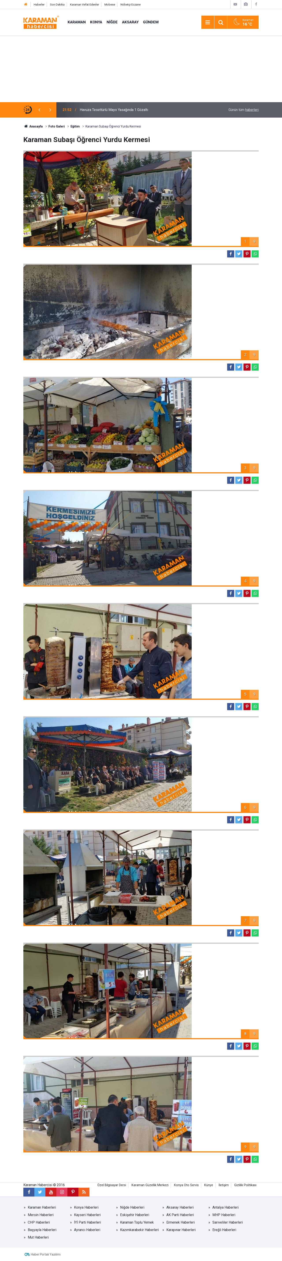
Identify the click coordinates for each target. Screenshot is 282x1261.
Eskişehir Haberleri (134, 1215)
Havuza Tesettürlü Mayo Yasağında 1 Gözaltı (114, 110)
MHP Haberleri (223, 1215)
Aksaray (130, 22)
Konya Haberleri (86, 1207)
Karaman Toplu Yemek (137, 1222)
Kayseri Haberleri (87, 1215)
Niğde (112, 22)
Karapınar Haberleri (181, 1230)
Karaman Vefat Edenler (84, 4)
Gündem (151, 22)
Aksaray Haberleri (180, 1207)
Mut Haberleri (38, 1237)
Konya (96, 22)
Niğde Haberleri (132, 1207)
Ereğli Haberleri (224, 1230)
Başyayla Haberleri (42, 1230)
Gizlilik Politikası (245, 1185)
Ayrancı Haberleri (87, 1230)
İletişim (224, 1185)
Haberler (39, 4)
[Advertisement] (141, 69)
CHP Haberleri (39, 1222)
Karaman (77, 22)
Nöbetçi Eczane (131, 4)
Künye (208, 1185)
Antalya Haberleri (225, 1207)
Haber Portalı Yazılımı (46, 1254)
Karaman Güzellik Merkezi (150, 1185)
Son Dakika (57, 4)
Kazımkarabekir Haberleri (139, 1230)
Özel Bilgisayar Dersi (111, 1185)
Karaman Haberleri (42, 1207)
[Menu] (208, 22)
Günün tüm (243, 110)
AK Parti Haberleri (180, 1215)
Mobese (109, 4)
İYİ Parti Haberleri (87, 1222)
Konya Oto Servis (186, 1185)
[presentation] (39, 110)
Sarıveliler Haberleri (227, 1222)
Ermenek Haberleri (180, 1222)
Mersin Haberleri (41, 1215)
